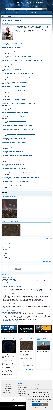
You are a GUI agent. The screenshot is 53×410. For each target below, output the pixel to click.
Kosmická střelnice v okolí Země (15, 116)
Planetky (37, 388)
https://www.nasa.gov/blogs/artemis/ (10, 320)
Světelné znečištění (23, 385)
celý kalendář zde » (46, 261)
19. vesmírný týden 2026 (8, 338)
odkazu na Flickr (17, 300)
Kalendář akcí (6, 239)
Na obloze (18, 12)
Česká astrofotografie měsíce (10, 221)
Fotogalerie (26, 12)
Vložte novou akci (48, 238)
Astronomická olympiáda (8, 388)
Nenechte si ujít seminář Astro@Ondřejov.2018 (19, 52)
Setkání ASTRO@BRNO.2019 (14, 47)
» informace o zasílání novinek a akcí (10, 271)
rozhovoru (4, 282)
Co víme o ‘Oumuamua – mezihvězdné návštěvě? (19, 56)
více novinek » (47, 322)
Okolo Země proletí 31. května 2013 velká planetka (20, 125)
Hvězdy (37, 384)
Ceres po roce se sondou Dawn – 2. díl (16, 90)
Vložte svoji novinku (48, 274)
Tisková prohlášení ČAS (8, 384)
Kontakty (49, 12)
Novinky (8, 12)
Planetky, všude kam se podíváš (15, 147)
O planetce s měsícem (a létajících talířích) (18, 112)
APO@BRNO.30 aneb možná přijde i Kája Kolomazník (20, 73)
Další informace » (12, 377)
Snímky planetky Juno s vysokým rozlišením (18, 181)
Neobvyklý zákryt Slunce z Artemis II (11, 295)
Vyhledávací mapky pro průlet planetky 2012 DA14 (20, 129)
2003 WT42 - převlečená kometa (15, 164)
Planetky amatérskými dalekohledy (16, 142)
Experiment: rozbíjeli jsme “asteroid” (16, 121)
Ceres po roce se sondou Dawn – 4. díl (16, 86)
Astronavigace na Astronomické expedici (17, 82)
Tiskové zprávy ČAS (7, 386)
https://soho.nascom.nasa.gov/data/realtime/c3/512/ (31, 290)
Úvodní (3, 16)
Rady (36, 12)
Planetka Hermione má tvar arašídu (16, 168)
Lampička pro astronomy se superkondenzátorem (20, 77)
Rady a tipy (21, 389)
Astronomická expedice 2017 (14, 69)
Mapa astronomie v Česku (24, 393)
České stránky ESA (7, 392)
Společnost (42, 12)
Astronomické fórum (23, 395)
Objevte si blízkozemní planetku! (15, 160)
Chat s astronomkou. (13, 307)
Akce (13, 12)
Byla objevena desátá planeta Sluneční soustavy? (19, 155)
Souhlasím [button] (36, 404)
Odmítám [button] (44, 404)
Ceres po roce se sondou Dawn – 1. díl (16, 99)
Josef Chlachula (12, 277)
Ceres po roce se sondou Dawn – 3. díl (16, 95)
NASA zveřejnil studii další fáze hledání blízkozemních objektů (23, 177)
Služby (32, 12)
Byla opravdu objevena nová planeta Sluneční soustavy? (21, 108)
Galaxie (37, 386)
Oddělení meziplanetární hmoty (21, 30)
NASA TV (4, 394)
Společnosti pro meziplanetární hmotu (23, 31)
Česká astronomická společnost (11, 399)
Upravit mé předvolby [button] (40, 407)
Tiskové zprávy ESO (7, 390)
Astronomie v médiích (23, 391)
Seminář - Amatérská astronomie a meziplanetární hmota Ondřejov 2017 (26, 60)
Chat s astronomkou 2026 (8, 305)
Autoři (7, 16)
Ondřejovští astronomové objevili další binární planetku (21, 173)
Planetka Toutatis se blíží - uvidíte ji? (16, 138)
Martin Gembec (12, 285)
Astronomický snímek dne (9, 196)
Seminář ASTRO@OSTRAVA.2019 (15, 43)
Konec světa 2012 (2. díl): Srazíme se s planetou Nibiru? (21, 134)
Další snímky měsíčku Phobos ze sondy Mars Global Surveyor (22, 186)
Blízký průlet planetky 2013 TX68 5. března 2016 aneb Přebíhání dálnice (25, 103)
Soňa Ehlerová (12, 303)
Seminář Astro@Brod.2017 (13, 65)
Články (3, 12)
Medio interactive (19, 405)
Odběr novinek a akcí (7, 265)
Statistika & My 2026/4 (12, 280)
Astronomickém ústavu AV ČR (32, 29)
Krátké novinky (6, 274)
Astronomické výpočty (23, 387)
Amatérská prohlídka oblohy (44, 30)
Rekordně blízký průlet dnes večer (16, 151)
